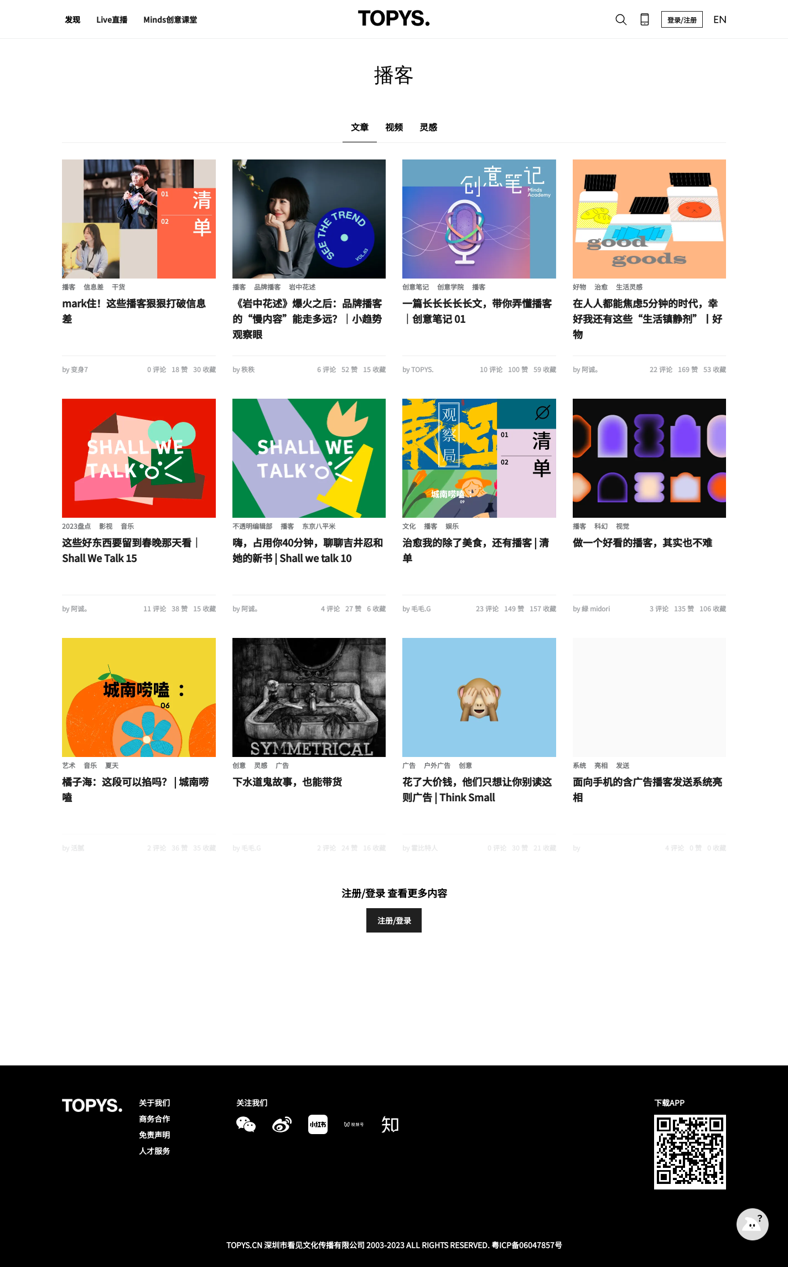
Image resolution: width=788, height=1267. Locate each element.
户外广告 (437, 765)
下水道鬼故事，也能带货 (287, 781)
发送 (622, 765)
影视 (105, 526)
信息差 (93, 286)
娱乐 (452, 526)
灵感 (260, 765)
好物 (579, 286)
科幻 (601, 526)
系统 (579, 765)
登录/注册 (682, 19)
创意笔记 (415, 286)
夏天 (111, 765)
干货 (118, 286)
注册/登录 (394, 920)
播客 (68, 286)
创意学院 (450, 286)
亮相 (601, 765)
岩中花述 (302, 286)
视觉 (622, 526)
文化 (409, 526)
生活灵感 (629, 286)
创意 (239, 765)
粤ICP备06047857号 (526, 1244)
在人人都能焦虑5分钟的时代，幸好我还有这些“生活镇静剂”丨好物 (647, 318)
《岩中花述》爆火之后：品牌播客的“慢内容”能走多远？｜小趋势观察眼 (307, 318)
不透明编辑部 (252, 526)
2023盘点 (76, 526)
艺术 (68, 765)
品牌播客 (267, 286)
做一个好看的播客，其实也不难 (642, 542)
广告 (282, 765)
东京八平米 (318, 526)
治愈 (601, 286)
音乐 (127, 526)
